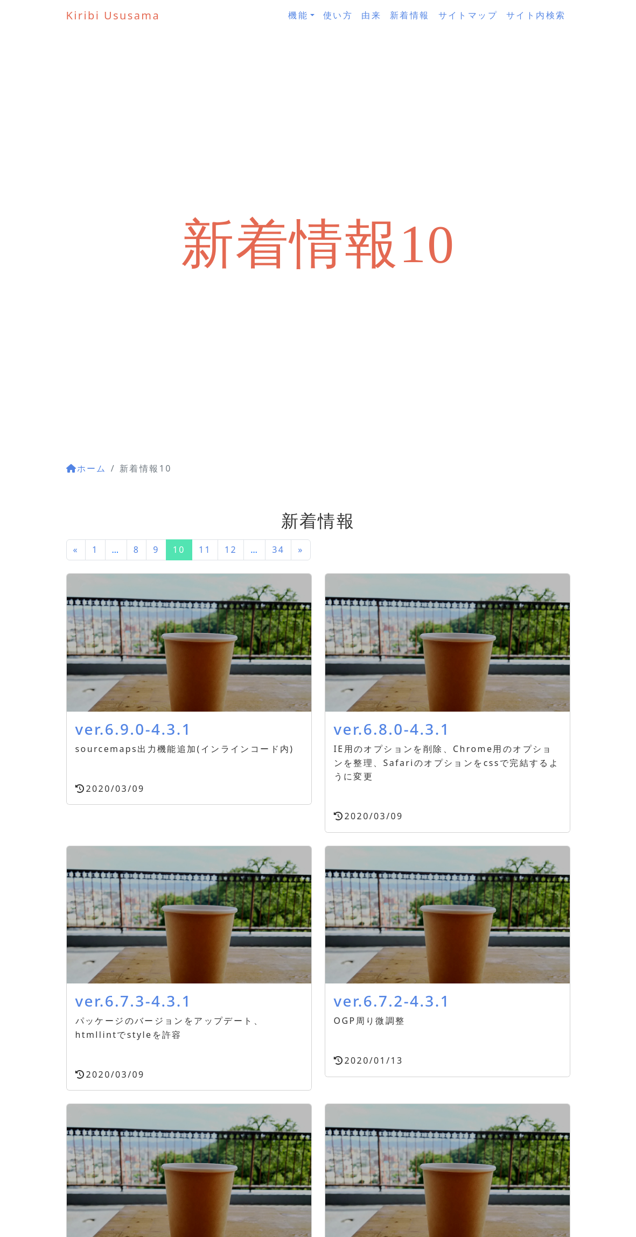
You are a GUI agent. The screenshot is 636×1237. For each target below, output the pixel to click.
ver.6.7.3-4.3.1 (133, 1000)
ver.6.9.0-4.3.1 (133, 729)
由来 (371, 15)
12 (231, 550)
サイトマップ (468, 15)
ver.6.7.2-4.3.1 (392, 1000)
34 (278, 550)
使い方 (338, 15)
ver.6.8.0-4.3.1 (392, 729)
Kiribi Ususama (113, 15)
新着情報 (410, 15)
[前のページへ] (76, 550)
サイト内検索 (535, 15)
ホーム (86, 468)
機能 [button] (298, 15)
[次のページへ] (301, 550)
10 (179, 550)
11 (205, 550)
